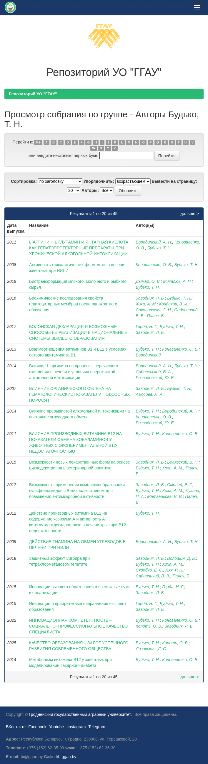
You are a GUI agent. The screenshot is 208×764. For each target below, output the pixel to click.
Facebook (37, 726)
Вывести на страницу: (174, 181)
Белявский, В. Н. (183, 462)
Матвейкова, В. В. (165, 496)
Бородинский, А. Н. (154, 242)
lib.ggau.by (66, 756)
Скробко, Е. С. (149, 570)
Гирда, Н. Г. (146, 326)
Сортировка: (24, 181)
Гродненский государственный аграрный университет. (80, 714)
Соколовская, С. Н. (154, 309)
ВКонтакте (16, 726)
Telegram (96, 726)
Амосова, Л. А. (150, 394)
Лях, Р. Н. (175, 570)
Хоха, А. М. (146, 304)
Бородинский (148, 355)
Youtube (56, 726)
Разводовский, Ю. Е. (155, 377)
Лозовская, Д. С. (151, 648)
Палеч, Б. (156, 315)
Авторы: (90, 190)
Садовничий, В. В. (153, 576)
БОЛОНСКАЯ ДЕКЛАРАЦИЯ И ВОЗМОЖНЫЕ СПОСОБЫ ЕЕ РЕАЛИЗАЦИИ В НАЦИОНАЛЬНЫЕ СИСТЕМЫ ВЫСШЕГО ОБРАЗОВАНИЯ (78, 332)
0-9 (38, 142)
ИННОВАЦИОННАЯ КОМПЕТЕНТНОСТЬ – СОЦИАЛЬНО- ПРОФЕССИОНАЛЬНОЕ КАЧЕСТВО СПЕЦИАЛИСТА (78, 626)
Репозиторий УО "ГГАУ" (33, 94)
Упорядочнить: (99, 181)
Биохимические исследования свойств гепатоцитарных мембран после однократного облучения (73, 304)
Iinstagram (76, 726)
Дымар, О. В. (148, 281)
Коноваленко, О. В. (154, 264)
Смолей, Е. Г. (179, 484)
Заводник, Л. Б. (150, 298)
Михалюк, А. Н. (177, 281)
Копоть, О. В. (149, 626)
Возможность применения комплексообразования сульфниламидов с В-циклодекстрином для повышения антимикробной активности (77, 490)
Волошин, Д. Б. (181, 558)
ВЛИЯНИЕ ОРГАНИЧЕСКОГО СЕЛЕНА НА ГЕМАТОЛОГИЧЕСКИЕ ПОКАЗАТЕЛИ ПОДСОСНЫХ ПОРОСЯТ (79, 394)
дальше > (189, 213)
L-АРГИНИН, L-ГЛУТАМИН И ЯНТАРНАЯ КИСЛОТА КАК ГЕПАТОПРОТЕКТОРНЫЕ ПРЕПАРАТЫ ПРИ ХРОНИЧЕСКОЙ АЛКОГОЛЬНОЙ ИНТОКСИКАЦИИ (78, 248)
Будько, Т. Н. (159, 248)
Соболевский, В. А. (154, 371)
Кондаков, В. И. (174, 304)
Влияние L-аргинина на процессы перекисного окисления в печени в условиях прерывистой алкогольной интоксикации (73, 372)
